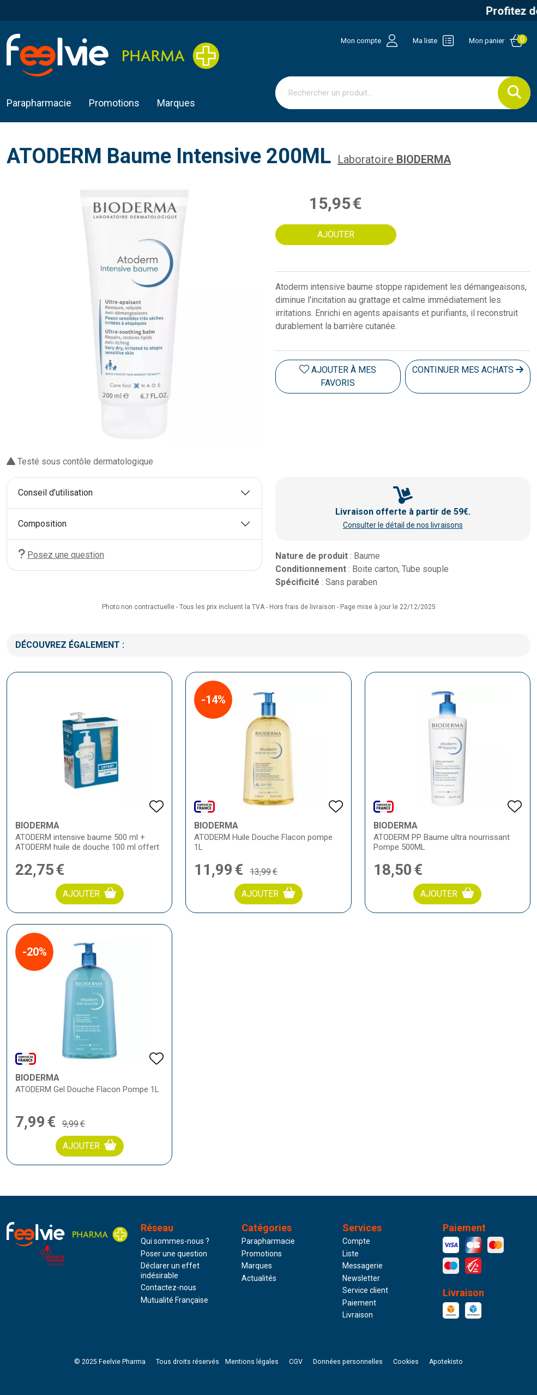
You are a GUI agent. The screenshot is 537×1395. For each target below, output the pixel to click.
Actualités (259, 1278)
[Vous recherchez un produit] (387, 92)
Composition (42, 523)
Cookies (406, 1362)
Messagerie (362, 1265)
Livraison (357, 1314)
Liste (350, 1253)
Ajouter (90, 893)
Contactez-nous (168, 1287)
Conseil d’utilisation (55, 492)
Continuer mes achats (467, 370)
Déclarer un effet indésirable (170, 1270)
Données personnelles (348, 1362)
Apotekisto (446, 1362)
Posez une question (61, 554)
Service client (365, 1290)
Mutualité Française (174, 1300)
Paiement (359, 1302)
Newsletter (361, 1278)
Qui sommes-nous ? (175, 1241)
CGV (296, 1362)
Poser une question (174, 1253)
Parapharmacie (39, 103)
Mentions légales (252, 1362)
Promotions (262, 1253)
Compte (356, 1241)
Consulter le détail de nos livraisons (403, 525)
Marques (176, 103)
